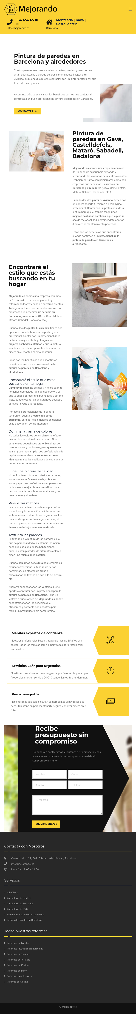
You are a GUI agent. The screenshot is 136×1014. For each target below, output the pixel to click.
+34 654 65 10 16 (27, 22)
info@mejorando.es (18, 27)
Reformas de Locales (18, 943)
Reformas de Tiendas (18, 954)
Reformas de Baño (17, 970)
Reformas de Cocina (18, 965)
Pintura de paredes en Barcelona (24, 919)
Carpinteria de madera (19, 897)
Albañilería (12, 892)
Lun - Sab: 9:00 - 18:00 (21, 869)
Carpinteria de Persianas (20, 903)
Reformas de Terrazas (18, 959)
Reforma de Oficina (17, 981)
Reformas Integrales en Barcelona (25, 948)
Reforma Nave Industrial (20, 976)
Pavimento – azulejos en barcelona (25, 914)
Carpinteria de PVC (17, 908)
